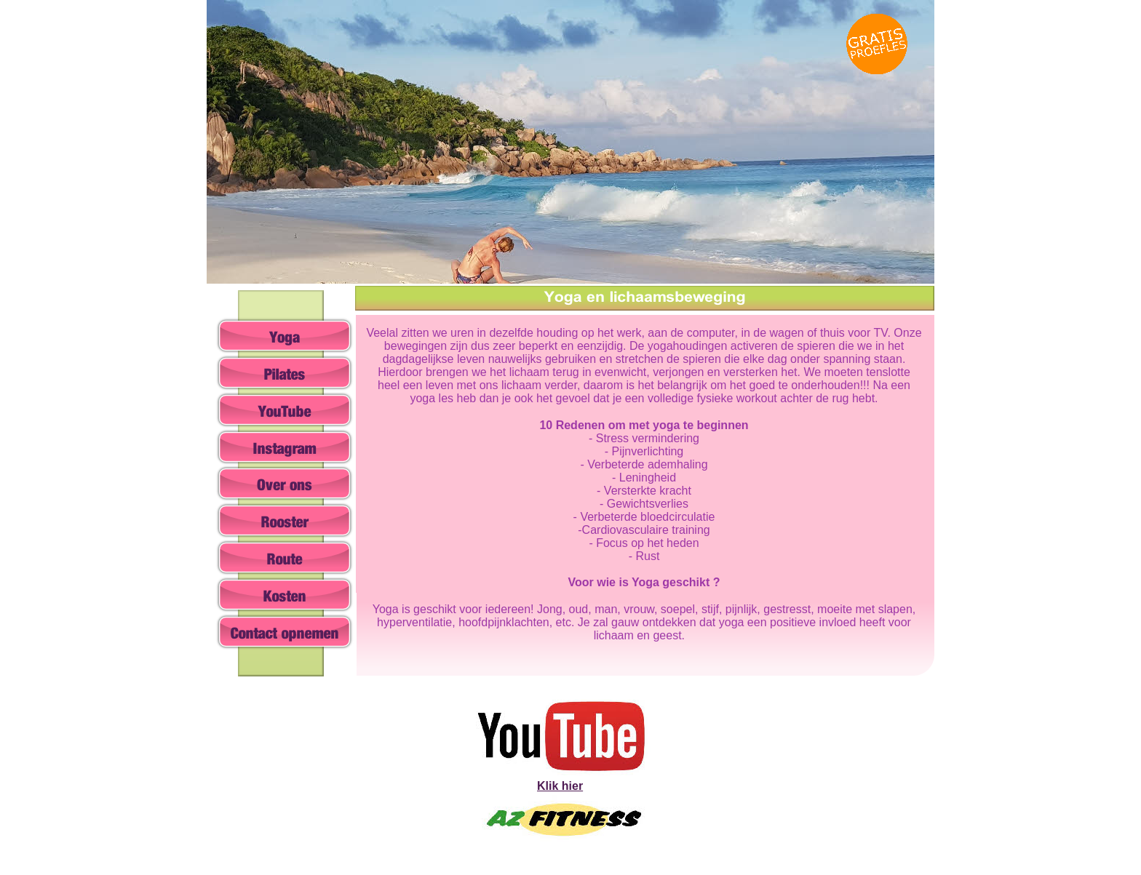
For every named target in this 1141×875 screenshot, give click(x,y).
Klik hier (560, 786)
